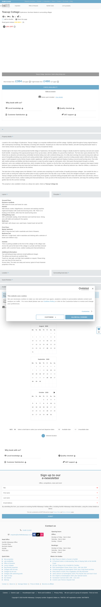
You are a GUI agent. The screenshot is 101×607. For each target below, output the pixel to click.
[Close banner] (92, 288)
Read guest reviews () (13, 22)
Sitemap (6, 580)
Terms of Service (67, 512)
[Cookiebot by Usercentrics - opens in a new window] (80, 288)
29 (36, 381)
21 (47, 344)
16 (40, 374)
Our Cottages (29, 5)
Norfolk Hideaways (6, 5)
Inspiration (44, 5)
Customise (85, 311)
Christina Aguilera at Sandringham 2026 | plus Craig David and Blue (73, 569)
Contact (4, 584)
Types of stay (8, 575)
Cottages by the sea (10, 571)
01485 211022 (6, 1)
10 (51, 403)
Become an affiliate (48, 584)
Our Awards (7, 578)
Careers (5, 593)
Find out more (93, 593)
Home (15, 5)
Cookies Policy (49, 301)
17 (43, 374)
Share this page (22, 19)
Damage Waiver (23, 584)
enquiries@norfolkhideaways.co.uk (21, 535)
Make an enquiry (50, 91)
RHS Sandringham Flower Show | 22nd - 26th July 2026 (69, 567)
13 (36, 407)
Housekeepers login (28, 593)
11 (47, 370)
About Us (12, 584)
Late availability (8, 561)
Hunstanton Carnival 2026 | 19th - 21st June (65, 578)
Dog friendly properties (11, 567)
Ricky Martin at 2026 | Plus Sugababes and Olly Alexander (70, 571)
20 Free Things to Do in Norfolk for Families (65, 565)
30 (40, 381)
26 (51, 377)
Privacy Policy (56, 512)
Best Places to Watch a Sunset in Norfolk (65, 559)
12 (51, 370)
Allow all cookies (79, 317)
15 (36, 374)
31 (51, 414)
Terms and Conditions (44, 593)
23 (47, 411)
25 (47, 377)
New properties (8, 559)
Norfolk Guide (76, 5)
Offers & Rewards (59, 5)
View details (59, 97)
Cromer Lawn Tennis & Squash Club (63, 580)
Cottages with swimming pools (13, 573)
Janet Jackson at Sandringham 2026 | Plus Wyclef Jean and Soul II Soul (74, 573)
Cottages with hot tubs (11, 569)
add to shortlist (8, 19)
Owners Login (15, 593)
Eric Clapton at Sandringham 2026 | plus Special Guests (69, 575)
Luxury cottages (9, 565)
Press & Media (34, 584)
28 (47, 348)
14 (47, 340)
